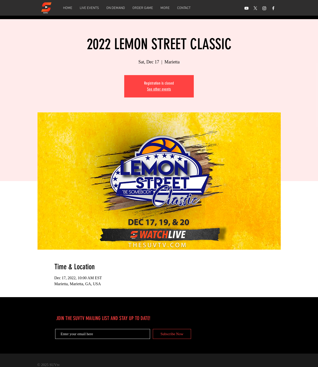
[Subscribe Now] (172, 334)
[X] (255, 8)
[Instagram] (264, 8)
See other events (159, 89)
